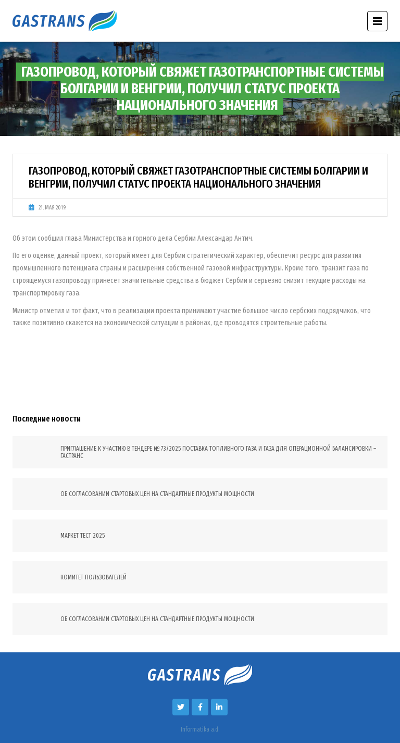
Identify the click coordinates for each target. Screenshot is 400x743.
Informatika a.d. (200, 729)
